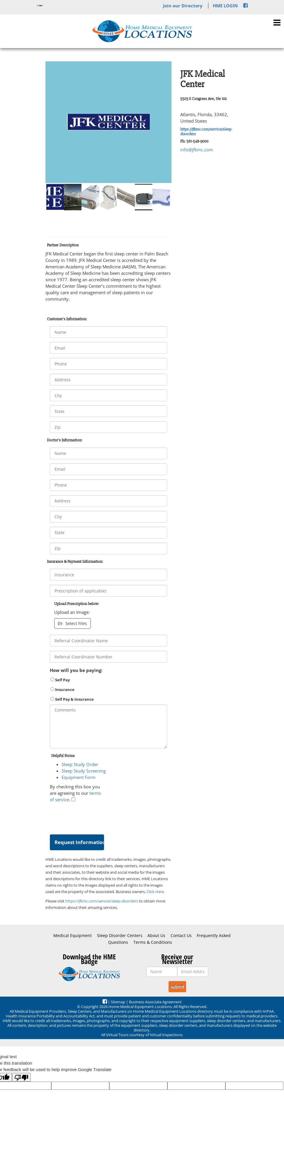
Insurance (62, 689)
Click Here (155, 891)
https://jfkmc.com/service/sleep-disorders (206, 131)
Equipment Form (79, 777)
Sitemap (118, 1002)
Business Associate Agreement (155, 1002)
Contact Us (181, 935)
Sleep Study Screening (84, 771)
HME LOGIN (225, 6)
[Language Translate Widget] (40, 5)
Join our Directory (183, 6)
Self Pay (60, 679)
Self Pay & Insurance (72, 699)
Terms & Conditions (152, 942)
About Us (156, 935)
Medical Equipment (72, 935)
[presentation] (94, 817)
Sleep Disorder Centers (119, 935)
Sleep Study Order (80, 764)
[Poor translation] (21, 1077)
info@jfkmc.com (196, 150)
